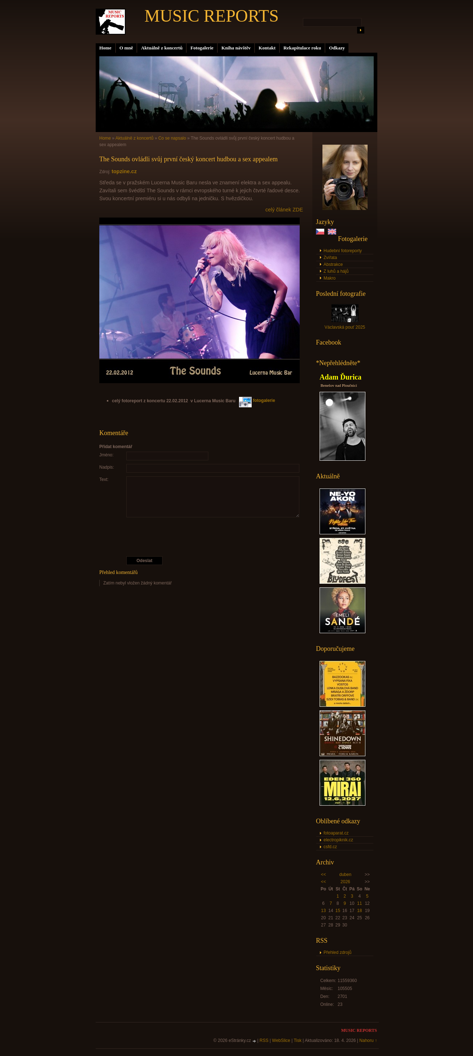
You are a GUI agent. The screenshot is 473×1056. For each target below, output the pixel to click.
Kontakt (267, 48)
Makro (329, 278)
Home (105, 48)
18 (359, 910)
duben (345, 874)
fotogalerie (257, 400)
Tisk (297, 1040)
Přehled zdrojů (337, 952)
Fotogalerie (201, 48)
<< (323, 874)
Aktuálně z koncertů (161, 48)
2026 (345, 881)
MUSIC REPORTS (211, 15)
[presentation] (201, 537)
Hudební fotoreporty (343, 250)
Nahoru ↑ (368, 1040)
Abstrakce (333, 264)
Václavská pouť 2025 (345, 327)
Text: (103, 479)
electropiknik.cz (338, 839)
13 (323, 910)
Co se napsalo (172, 138)
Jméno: (106, 454)
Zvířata (330, 257)
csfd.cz (330, 846)
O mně (126, 48)
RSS (264, 1040)
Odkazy (337, 48)
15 (337, 910)
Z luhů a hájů (336, 271)
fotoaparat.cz (336, 833)
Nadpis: (106, 467)
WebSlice (281, 1040)
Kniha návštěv (236, 48)
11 (359, 903)
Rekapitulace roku (302, 48)
